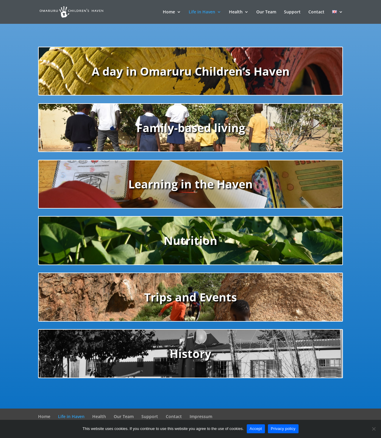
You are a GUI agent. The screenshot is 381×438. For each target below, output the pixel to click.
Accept (256, 428)
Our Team (266, 12)
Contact (316, 12)
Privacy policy (283, 428)
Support (292, 12)
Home (169, 12)
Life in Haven (202, 12)
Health (236, 12)
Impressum (201, 416)
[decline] (374, 429)
